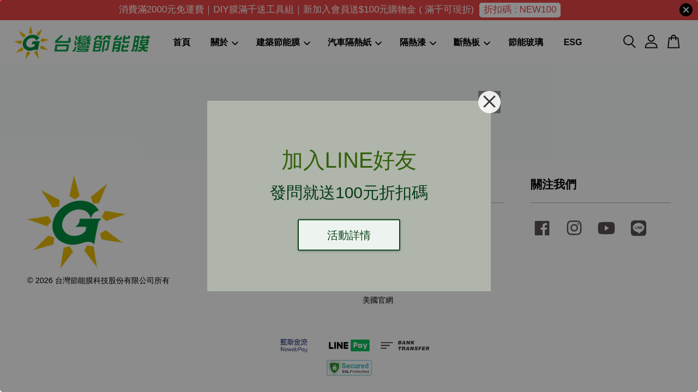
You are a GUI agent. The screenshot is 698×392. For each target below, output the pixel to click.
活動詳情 (349, 235)
